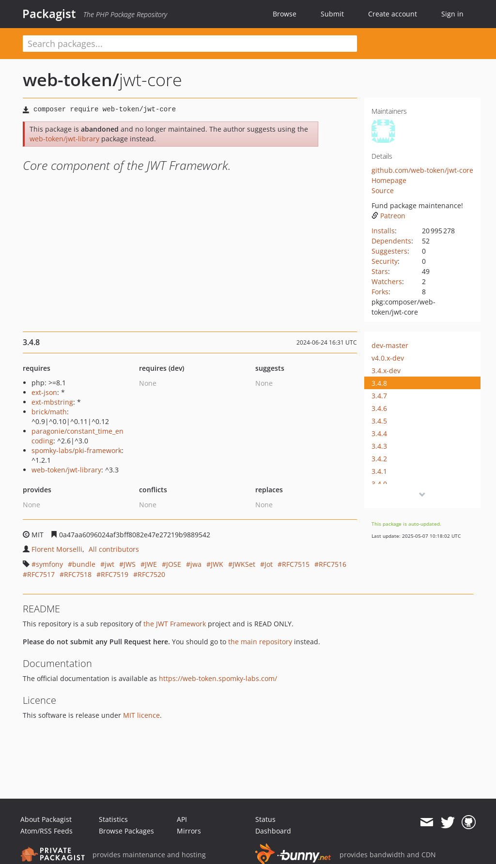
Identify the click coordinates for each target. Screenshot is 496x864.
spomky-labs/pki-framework (76, 450)
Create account (392, 13)
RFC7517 (41, 574)
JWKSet (243, 564)
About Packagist (46, 819)
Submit (332, 13)
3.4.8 (379, 383)
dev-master (390, 345)
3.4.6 (379, 408)
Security (385, 261)
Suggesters (389, 251)
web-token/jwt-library (64, 138)
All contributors (114, 549)
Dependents (391, 240)
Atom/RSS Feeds (46, 830)
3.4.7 (379, 395)
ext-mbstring (52, 402)
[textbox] (190, 43)
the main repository (260, 641)
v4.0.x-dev (388, 358)
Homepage (389, 180)
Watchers (387, 281)
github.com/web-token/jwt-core (422, 170)
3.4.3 (379, 446)
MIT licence (141, 715)
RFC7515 (296, 564)
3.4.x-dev (386, 370)
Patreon (388, 215)
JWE (151, 564)
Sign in (452, 13)
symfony (49, 564)
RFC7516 (332, 564)
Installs (383, 230)
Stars (380, 271)
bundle (83, 564)
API (182, 819)
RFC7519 (114, 574)
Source (383, 190)
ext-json (44, 392)
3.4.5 (379, 420)
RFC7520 (151, 574)
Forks (380, 291)
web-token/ (71, 79)
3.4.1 (379, 471)
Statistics (113, 819)
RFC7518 (78, 574)
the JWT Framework (174, 623)
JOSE (173, 564)
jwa (196, 564)
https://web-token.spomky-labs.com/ (218, 678)
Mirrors (189, 830)
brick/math (49, 411)
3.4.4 (379, 433)
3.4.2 (379, 458)
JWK (217, 564)
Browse (284, 13)
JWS (130, 564)
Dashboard (273, 830)
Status (265, 819)
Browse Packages (126, 830)
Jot (268, 564)
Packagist (49, 13)
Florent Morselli (56, 549)
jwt (109, 564)
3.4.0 (379, 483)
